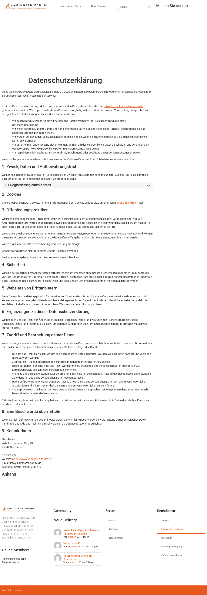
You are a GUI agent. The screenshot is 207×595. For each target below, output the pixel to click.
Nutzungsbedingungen (172, 546)
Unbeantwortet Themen (71, 6)
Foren (112, 520)
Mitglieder (114, 529)
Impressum (166, 538)
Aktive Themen (98, 6)
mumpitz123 (74, 562)
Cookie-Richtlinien (126, 202)
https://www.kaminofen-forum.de (123, 106)
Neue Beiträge (116, 538)
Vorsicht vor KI (72, 543)
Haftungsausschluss (171, 555)
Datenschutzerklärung (172, 529)
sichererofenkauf (76, 546)
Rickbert (72, 537)
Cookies (165, 520)
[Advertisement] (103, 47)
